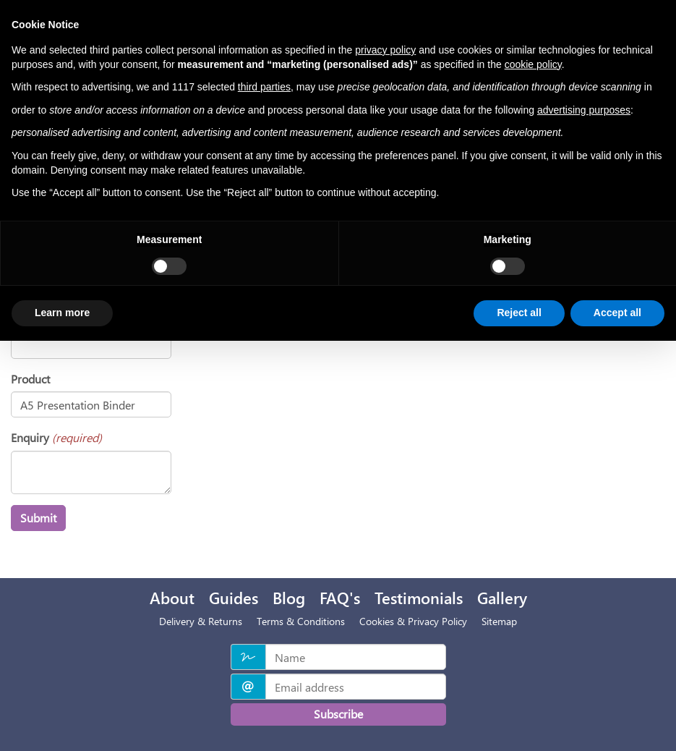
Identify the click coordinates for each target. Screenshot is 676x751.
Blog (289, 597)
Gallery (502, 597)
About (172, 597)
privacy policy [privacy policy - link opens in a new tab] (385, 50)
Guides (233, 597)
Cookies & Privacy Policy (413, 621)
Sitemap (499, 621)
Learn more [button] (62, 312)
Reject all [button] (519, 312)
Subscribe (338, 713)
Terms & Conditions (301, 621)
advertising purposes (583, 110)
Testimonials (419, 597)
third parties (264, 87)
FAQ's (340, 597)
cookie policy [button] (533, 64)
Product (30, 378)
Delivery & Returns (200, 621)
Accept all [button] (617, 312)
